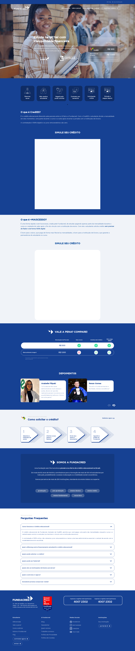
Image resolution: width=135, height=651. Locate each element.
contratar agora (21, 639)
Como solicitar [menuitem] (18, 628)
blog (109, 2)
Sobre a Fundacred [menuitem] (19, 631)
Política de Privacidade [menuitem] (49, 635)
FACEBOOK (75, 622)
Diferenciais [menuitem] (17, 622)
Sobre (96, 8)
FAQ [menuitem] (14, 635)
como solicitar (87, 8)
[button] (109, 405)
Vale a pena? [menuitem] (17, 625)
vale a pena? (76, 8)
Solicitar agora (108, 418)
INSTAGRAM (75, 625)
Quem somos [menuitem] (46, 628)
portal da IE (105, 626)
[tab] (67, 104)
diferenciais (66, 8)
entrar (17, 643)
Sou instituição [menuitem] (103, 622)
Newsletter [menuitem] (45, 625)
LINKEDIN (74, 628)
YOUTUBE (74, 632)
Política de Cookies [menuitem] (48, 638)
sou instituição (117, 2)
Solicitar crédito (111, 8)
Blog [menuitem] (43, 622)
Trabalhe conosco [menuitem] (47, 631)
